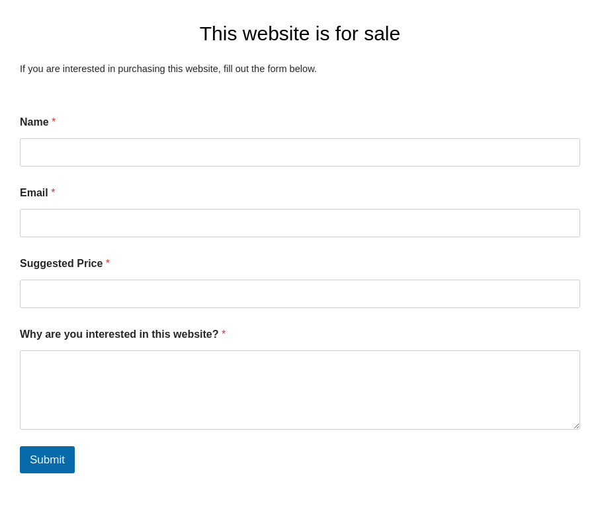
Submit (47, 459)
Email (37, 192)
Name (38, 122)
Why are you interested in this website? (123, 334)
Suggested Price (65, 263)
